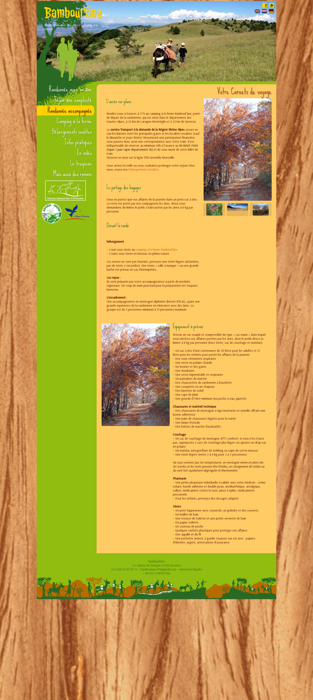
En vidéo (84, 153)
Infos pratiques (78, 142)
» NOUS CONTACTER (156, 573)
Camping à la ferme (74, 121)
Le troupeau (81, 163)
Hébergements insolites (72, 132)
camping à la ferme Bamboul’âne (156, 249)
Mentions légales (191, 569)
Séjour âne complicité (73, 100)
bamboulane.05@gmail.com (158, 569)
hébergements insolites (144, 169)
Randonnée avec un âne (70, 89)
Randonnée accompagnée (70, 110)
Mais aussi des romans (72, 174)
